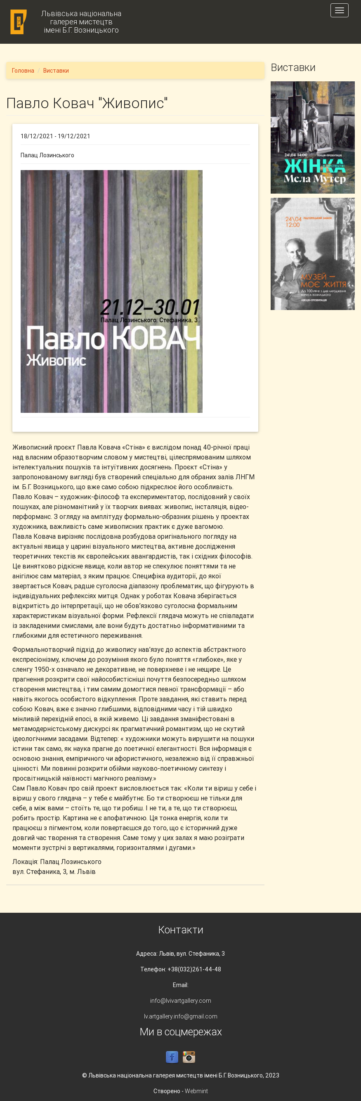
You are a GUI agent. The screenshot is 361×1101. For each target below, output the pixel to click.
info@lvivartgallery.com (180, 1000)
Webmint (196, 1091)
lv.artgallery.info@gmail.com (180, 1016)
